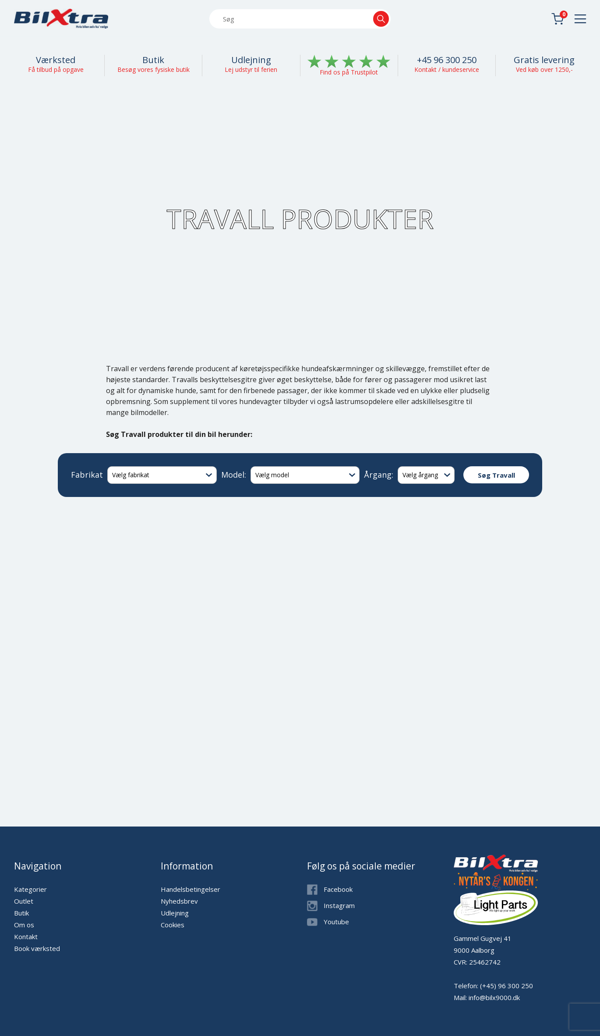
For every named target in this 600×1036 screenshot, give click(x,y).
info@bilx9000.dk (494, 997)
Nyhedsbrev (179, 901)
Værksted (55, 60)
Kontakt (26, 936)
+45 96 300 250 (446, 60)
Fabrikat (87, 474)
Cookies (172, 924)
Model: (233, 474)
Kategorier (30, 889)
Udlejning (251, 60)
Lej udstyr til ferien (251, 69)
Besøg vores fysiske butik (153, 69)
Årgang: (378, 474)
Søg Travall (496, 475)
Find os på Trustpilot (349, 72)
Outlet (23, 901)
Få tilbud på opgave (56, 69)
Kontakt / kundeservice (446, 69)
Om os (24, 924)
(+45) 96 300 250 (506, 985)
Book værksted (37, 948)
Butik (153, 60)
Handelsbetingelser (190, 889)
